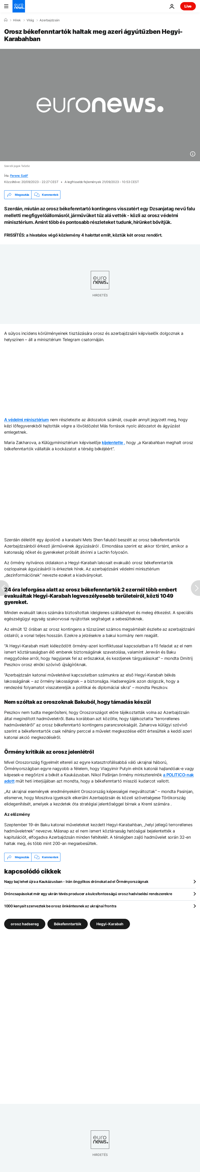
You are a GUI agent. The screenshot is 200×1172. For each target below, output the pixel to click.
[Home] (5, 20)
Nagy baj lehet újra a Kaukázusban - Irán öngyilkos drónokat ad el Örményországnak (76, 881)
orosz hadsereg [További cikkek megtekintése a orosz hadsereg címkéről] (25, 924)
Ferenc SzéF (19, 176)
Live (188, 6)
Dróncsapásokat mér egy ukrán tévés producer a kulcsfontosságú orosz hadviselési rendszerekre (88, 893)
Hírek (17, 20)
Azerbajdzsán (50, 20)
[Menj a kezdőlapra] (18, 6)
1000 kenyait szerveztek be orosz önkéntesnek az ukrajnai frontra (60, 906)
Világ (30, 20)
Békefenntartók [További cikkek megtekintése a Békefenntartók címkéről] (67, 924)
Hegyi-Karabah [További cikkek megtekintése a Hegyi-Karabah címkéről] (109, 924)
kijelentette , (113, 442)
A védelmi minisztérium (26, 419)
